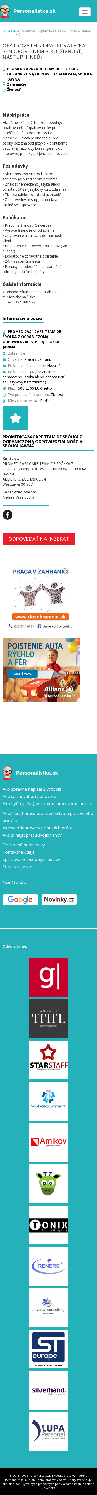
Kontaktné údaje (19, 852)
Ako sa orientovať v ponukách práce (37, 828)
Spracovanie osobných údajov (31, 859)
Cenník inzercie (17, 866)
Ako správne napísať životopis (32, 789)
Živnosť (13, 89)
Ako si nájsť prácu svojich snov (32, 835)
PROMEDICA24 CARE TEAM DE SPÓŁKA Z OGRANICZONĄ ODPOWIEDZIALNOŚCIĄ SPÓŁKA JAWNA (49, 74)
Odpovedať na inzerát (38, 538)
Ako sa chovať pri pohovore (29, 796)
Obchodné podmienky (24, 845)
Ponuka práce (11, 31)
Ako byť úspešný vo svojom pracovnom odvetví (48, 803)
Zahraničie (16, 84)
